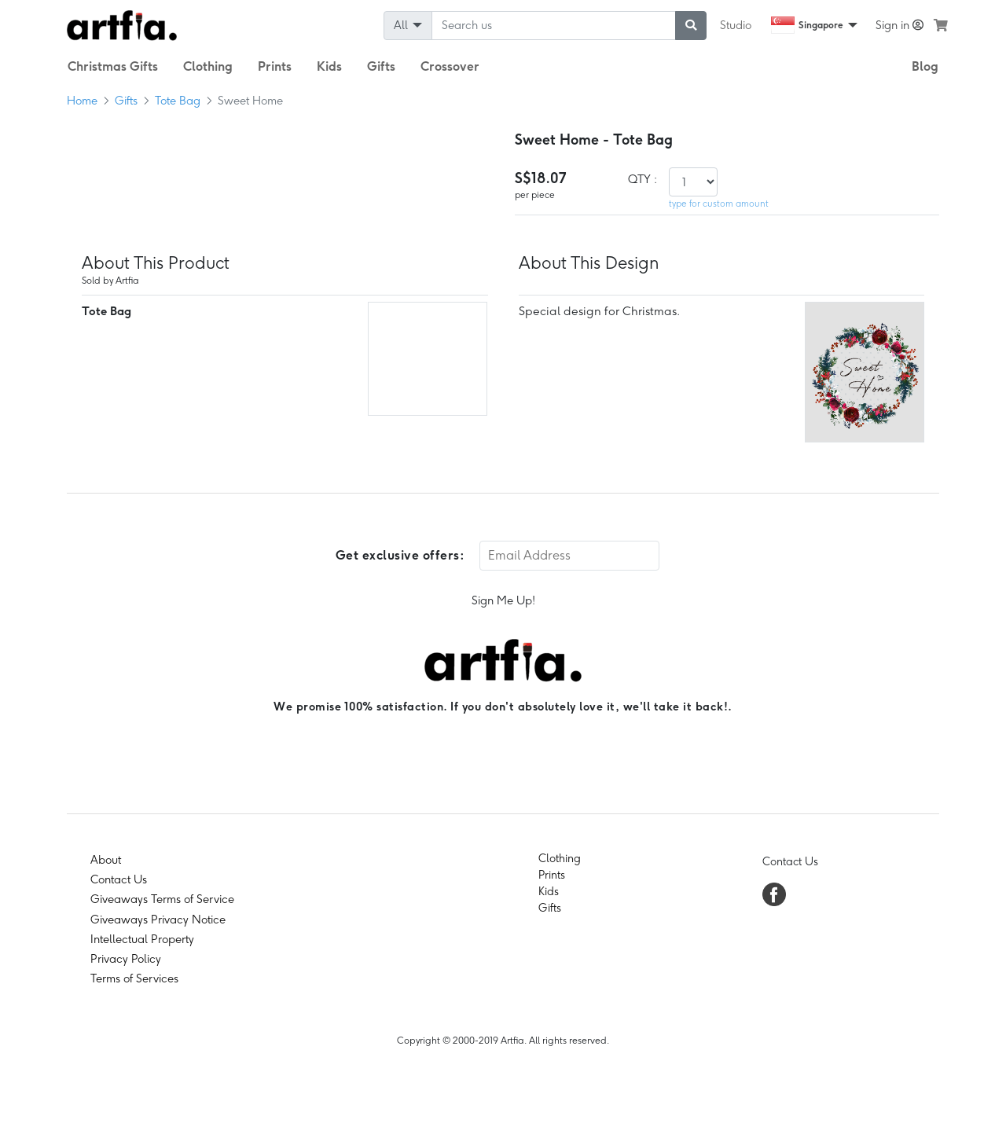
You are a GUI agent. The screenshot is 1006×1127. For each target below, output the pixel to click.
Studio (735, 25)
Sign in (899, 25)
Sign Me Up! (503, 600)
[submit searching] (691, 25)
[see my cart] (941, 25)
